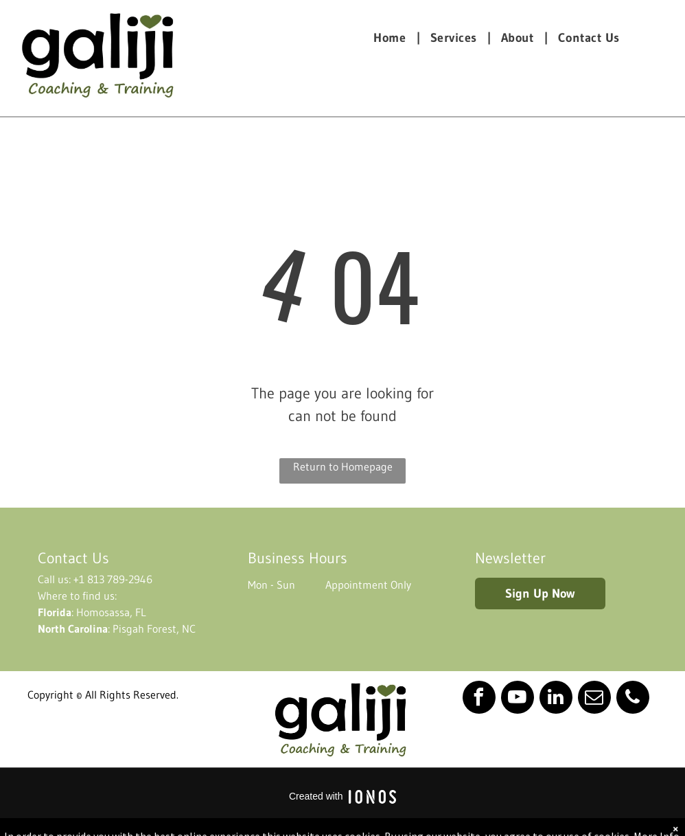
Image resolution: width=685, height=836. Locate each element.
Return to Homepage (343, 466)
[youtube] (517, 699)
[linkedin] (555, 699)
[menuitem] (391, 37)
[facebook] (479, 699)
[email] (594, 699)
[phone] (632, 699)
